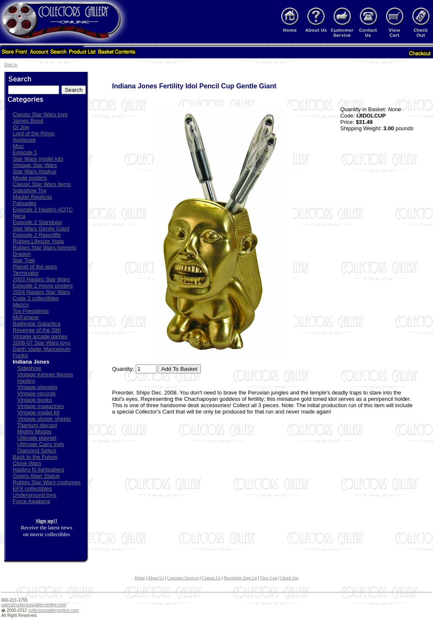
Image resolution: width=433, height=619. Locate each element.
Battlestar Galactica (36, 323)
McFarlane (25, 317)
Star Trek (24, 260)
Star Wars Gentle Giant (41, 228)
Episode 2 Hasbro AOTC (43, 209)
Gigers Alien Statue (36, 476)
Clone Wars (27, 463)
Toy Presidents (31, 311)
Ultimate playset (36, 438)
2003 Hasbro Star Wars (41, 279)
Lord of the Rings (34, 133)
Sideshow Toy (30, 190)
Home (139, 577)
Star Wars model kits (38, 159)
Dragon (22, 254)
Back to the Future (35, 457)
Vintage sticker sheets (44, 419)
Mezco (21, 304)
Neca (19, 216)
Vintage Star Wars (35, 165)
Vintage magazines (40, 406)
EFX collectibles (32, 488)
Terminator (25, 273)
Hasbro (26, 381)
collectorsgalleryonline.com (53, 610)
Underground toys (34, 495)
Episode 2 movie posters (43, 285)
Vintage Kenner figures (45, 374)
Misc (18, 146)
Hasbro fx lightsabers (38, 469)
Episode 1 (25, 152)
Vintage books (34, 400)
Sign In (10, 65)
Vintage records (36, 393)
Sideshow (29, 368)
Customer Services (183, 577)
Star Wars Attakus (35, 171)
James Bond (28, 121)
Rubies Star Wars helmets (45, 247)
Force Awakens (31, 501)
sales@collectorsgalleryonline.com (33, 605)
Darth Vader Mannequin (42, 349)
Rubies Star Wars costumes (47, 482)
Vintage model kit (38, 412)
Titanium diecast (37, 425)
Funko (20, 355)
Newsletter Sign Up (240, 577)
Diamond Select (36, 450)
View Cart (268, 577)
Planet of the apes (35, 266)
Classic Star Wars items (42, 184)
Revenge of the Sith (37, 330)
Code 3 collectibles (36, 298)
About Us (156, 577)
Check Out (289, 577)
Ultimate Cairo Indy (40, 444)
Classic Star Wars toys (40, 114)
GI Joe (21, 127)
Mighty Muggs (34, 431)
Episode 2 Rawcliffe (37, 235)
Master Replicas (32, 197)
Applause (24, 140)
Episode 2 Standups (37, 222)
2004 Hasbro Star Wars (41, 292)
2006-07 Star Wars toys (41, 343)
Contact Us (211, 577)
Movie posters (30, 178)
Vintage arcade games (40, 336)
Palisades (24, 203)
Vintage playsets (37, 387)
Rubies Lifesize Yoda (38, 241)
